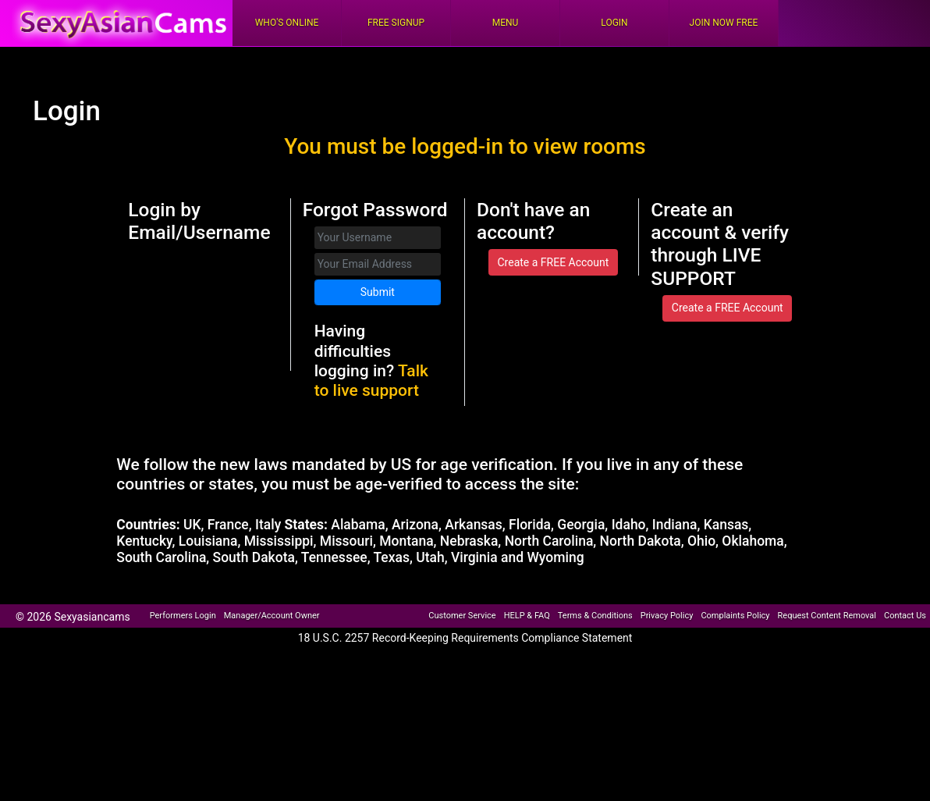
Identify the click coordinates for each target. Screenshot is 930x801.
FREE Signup (395, 22)
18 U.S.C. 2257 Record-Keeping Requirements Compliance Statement (465, 638)
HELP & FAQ (527, 616)
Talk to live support (371, 380)
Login (614, 22)
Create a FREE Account (553, 262)
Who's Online (287, 22)
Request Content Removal (827, 616)
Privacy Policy (667, 616)
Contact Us (905, 616)
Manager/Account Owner (272, 616)
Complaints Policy (735, 616)
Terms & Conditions (595, 616)
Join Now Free (724, 22)
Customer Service (461, 616)
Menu (505, 22)
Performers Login (183, 616)
